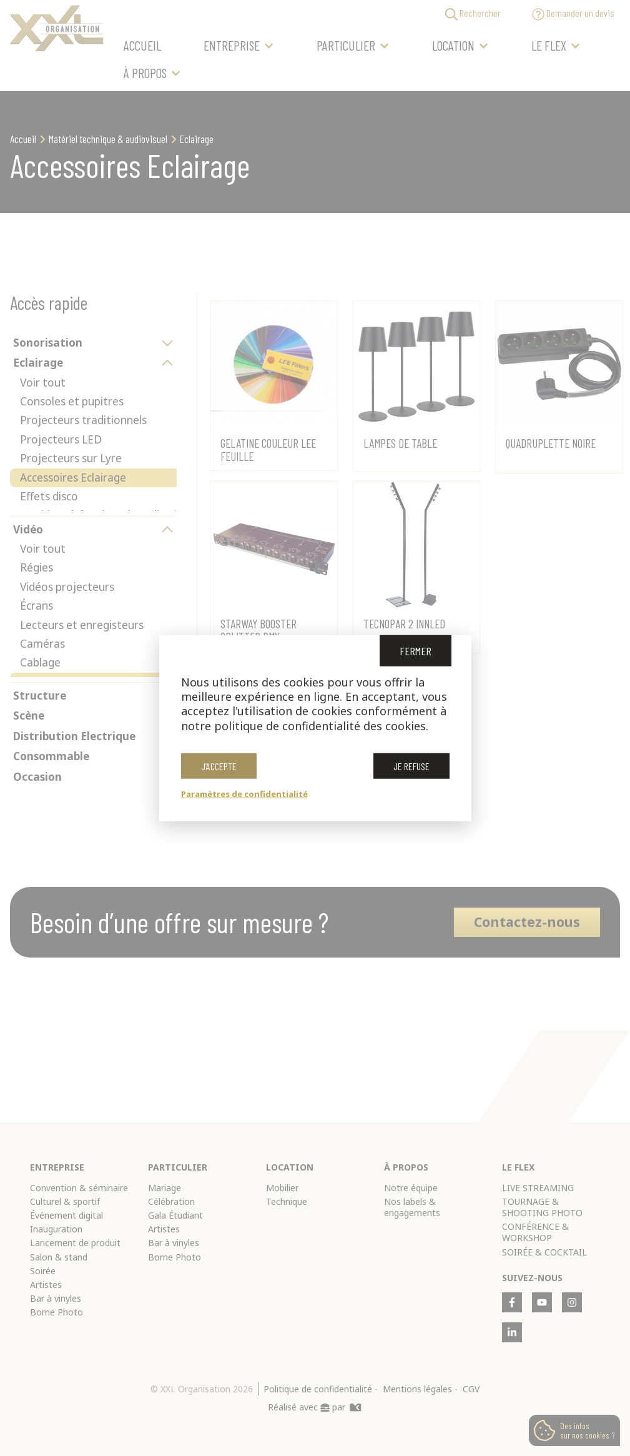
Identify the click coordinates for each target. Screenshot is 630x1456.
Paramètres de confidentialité (244, 794)
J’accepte (219, 766)
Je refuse (411, 766)
